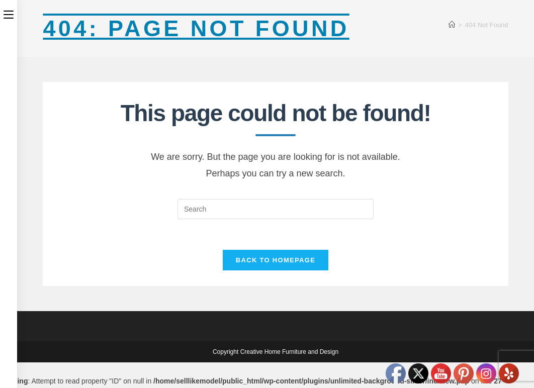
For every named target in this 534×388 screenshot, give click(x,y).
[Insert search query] (275, 209)
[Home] (452, 25)
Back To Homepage (275, 260)
